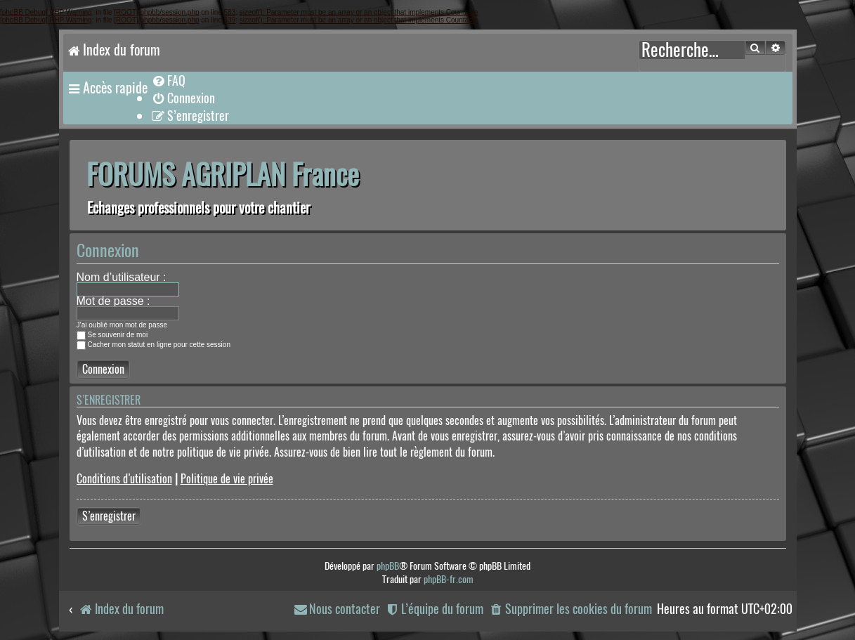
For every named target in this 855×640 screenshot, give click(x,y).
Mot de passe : (113, 301)
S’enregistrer (109, 516)
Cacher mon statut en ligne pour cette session (153, 344)
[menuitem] (168, 80)
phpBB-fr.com (449, 579)
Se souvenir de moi (112, 335)
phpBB (388, 566)
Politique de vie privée (227, 478)
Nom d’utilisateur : (122, 277)
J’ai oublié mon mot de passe (122, 325)
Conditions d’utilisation (124, 478)
